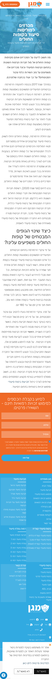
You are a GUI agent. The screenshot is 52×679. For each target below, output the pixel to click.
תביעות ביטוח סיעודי (18, 381)
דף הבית (41, 43)
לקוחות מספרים (44, 515)
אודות (48, 519)
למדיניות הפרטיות (41, 451)
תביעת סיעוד (45, 490)
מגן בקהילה (46, 506)
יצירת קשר (20, 565)
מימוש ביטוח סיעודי (43, 494)
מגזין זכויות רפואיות (23, 15)
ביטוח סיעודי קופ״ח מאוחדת (39, 548)
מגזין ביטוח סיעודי (39, 15)
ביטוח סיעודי (45, 565)
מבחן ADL (46, 588)
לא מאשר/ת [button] (23, 671)
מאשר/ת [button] (41, 671)
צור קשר (47, 523)
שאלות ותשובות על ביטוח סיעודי (40, 598)
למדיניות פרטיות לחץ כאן (36, 663)
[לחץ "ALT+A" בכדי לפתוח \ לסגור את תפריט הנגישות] (3, 675)
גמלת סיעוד (46, 580)
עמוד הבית (46, 486)
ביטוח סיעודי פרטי (43, 576)
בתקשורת (47, 510)
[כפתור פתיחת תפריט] (48, 4)
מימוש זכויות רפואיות (42, 498)
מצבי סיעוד (46, 584)
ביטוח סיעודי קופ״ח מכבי (40, 539)
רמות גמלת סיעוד (17, 528)
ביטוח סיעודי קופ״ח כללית (40, 535)
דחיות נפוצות (45, 593)
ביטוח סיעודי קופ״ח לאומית (39, 544)
